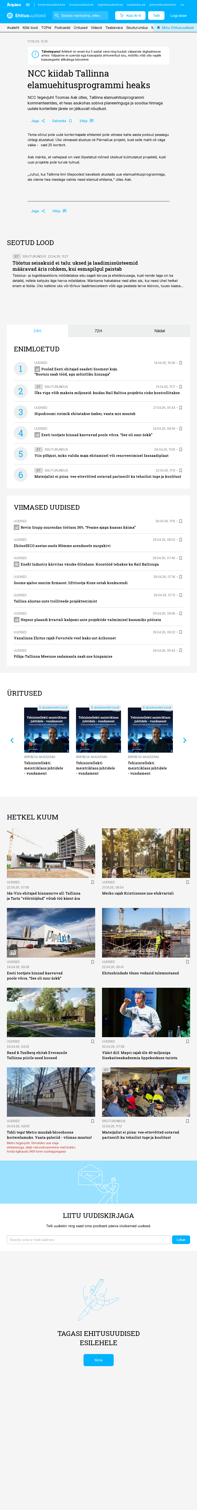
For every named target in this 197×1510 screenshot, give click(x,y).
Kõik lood (30, 27)
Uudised (40, 363)
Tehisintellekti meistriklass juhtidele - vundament (43, 768)
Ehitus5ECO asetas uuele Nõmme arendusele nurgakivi (62, 545)
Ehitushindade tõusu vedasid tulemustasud (140, 973)
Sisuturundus (137, 27)
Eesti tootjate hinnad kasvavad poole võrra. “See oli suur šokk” (93, 435)
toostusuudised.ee (81, 4)
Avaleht (13, 27)
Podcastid (62, 27)
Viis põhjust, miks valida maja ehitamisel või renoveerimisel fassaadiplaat (101, 455)
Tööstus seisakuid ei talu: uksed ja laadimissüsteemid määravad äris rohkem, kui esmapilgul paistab (75, 266)
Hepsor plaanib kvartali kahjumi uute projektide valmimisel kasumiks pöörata (87, 619)
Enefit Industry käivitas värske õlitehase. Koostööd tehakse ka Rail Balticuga (86, 564)
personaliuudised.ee (163, 4)
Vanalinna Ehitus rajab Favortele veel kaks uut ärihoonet (65, 638)
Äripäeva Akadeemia (39, 757)
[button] (88, 1239)
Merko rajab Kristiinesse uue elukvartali (138, 893)
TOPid (46, 27)
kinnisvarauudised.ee (51, 4)
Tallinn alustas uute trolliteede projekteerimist (55, 601)
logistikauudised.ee (110, 4)
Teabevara (114, 27)
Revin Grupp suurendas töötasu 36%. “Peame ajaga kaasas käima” (75, 527)
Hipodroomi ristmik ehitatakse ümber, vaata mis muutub (84, 413)
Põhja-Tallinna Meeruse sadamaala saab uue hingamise (63, 656)
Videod (96, 27)
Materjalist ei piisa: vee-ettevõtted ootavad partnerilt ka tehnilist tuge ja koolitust (107, 476)
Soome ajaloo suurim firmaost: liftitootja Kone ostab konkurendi (71, 582)
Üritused (80, 27)
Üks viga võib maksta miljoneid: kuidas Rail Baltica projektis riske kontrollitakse (107, 392)
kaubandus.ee (136, 4)
